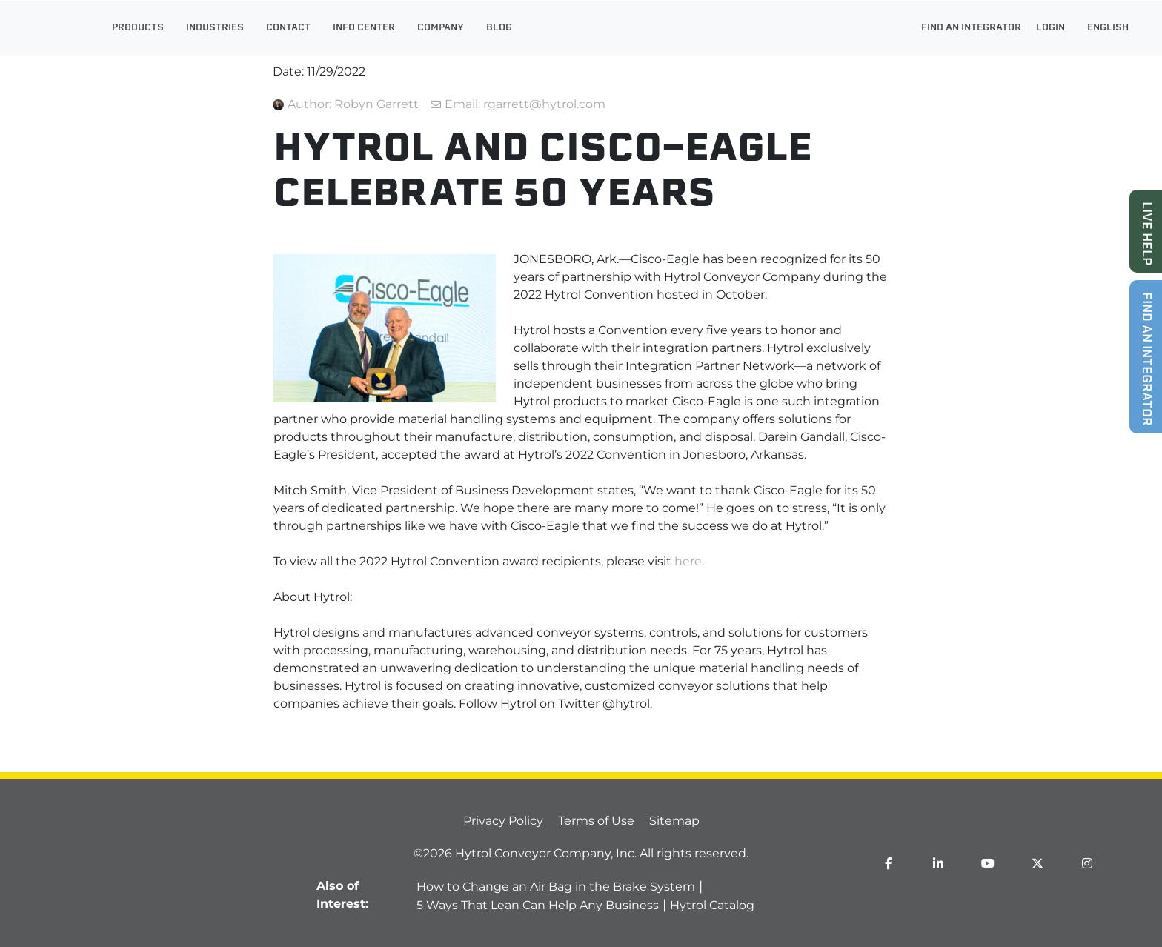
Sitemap (674, 821)
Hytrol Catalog (712, 905)
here (688, 561)
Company (440, 28)
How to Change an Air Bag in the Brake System (555, 887)
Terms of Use (596, 821)
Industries (215, 28)
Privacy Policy (503, 821)
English (1111, 28)
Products (138, 28)
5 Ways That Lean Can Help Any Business (537, 905)
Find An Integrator (971, 28)
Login (1054, 28)
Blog (499, 28)
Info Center (364, 28)
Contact (288, 28)
